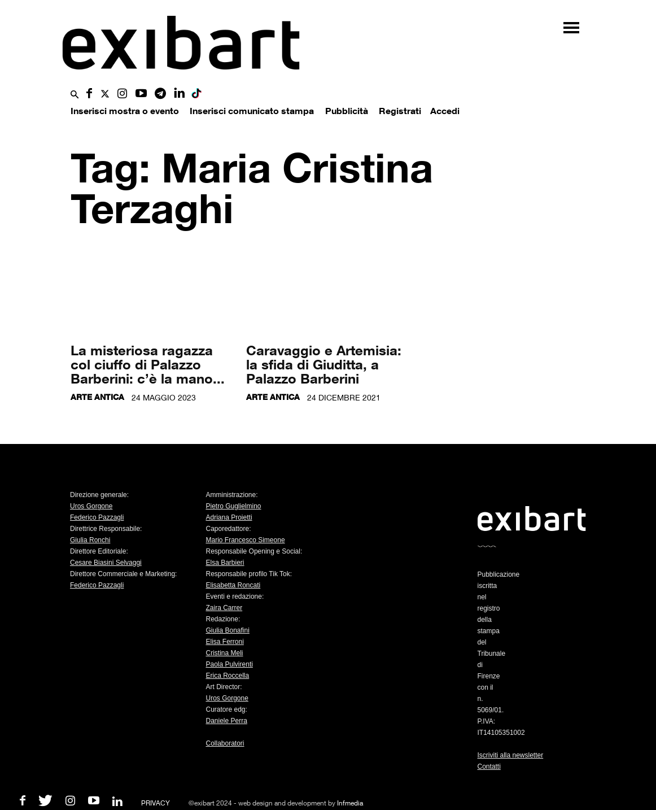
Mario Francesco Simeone (245, 540)
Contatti (489, 766)
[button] (74, 95)
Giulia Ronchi (90, 540)
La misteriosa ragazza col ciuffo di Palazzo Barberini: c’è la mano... (148, 364)
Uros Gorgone (91, 506)
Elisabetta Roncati (233, 585)
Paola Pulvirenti (229, 664)
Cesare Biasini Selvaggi (106, 563)
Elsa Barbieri (225, 563)
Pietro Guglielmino (233, 506)
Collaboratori (225, 743)
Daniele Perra (226, 721)
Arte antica (97, 397)
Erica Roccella (228, 676)
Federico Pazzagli (97, 517)
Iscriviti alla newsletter (511, 755)
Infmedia (350, 803)
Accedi (445, 110)
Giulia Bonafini (228, 630)
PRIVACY (155, 803)
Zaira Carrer (224, 608)
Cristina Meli (224, 653)
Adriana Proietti (229, 517)
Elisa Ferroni (225, 642)
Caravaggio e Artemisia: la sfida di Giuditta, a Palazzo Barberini (323, 364)
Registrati (400, 110)
